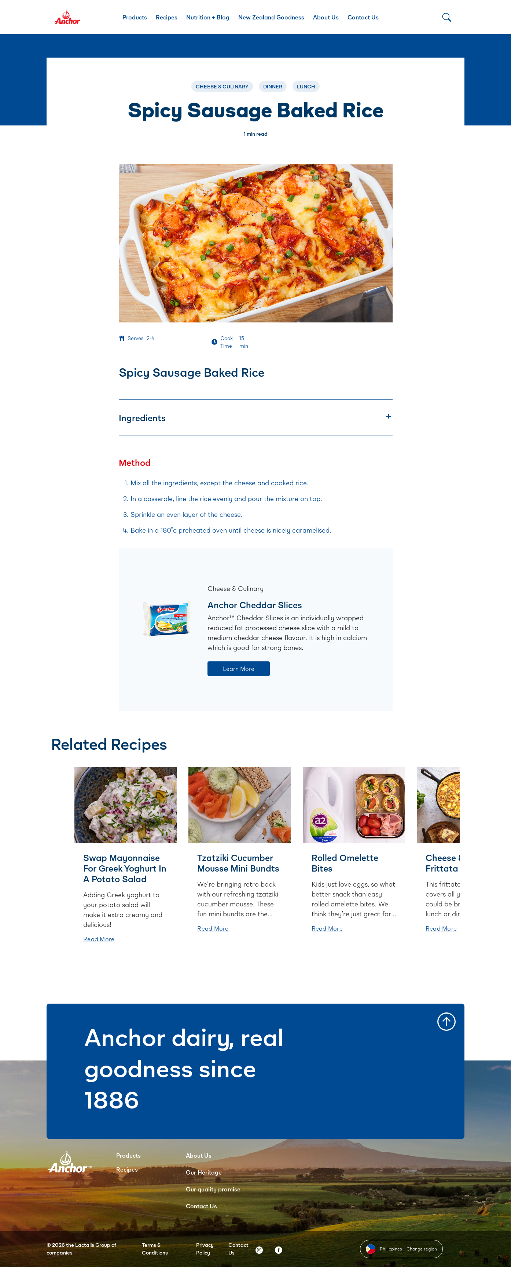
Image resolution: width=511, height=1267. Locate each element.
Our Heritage (204, 1172)
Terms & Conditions (155, 1249)
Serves (136, 338)
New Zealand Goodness (271, 17)
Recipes (166, 17)
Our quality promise (213, 1189)
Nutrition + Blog (207, 17)
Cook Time (226, 342)
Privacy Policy (205, 1249)
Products (134, 17)
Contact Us (363, 17)
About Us (326, 17)
